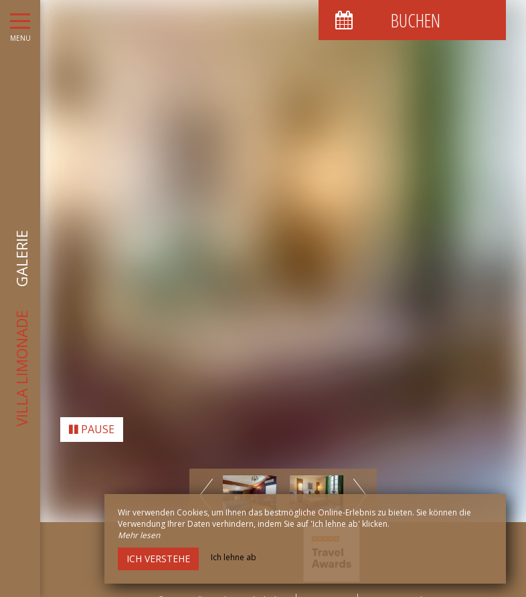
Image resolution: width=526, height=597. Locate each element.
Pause (91, 421)
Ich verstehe (158, 558)
